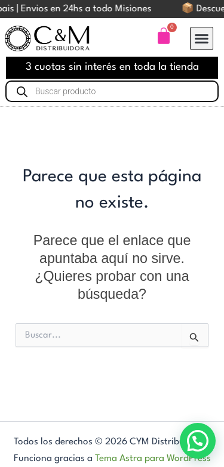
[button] (202, 39)
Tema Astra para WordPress (153, 458)
